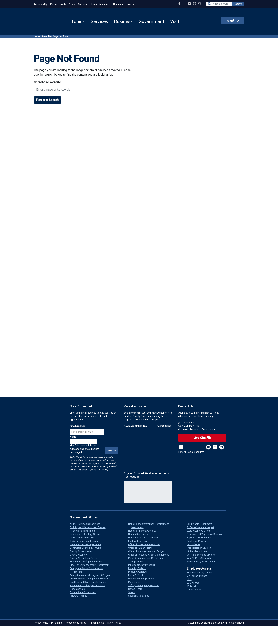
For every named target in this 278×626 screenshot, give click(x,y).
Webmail (193, 586)
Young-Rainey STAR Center (202, 561)
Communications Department (87, 544)
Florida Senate (79, 589)
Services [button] (99, 21)
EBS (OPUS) (194, 583)
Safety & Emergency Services (145, 585)
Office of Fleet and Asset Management (150, 554)
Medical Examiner (139, 541)
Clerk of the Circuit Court (84, 537)
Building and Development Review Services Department (89, 529)
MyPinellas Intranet (198, 576)
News (72, 4)
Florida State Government (84, 592)
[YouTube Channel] (189, 4)
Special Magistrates (140, 595)
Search (238, 3)
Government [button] (151, 21)
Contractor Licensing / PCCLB (87, 548)
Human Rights (96, 622)
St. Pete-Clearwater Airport (202, 527)
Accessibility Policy (76, 622)
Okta (191, 579)
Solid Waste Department (201, 524)
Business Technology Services (87, 534)
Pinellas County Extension (143, 565)
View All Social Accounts (191, 452)
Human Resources (100, 4)
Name (73, 436)
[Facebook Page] (179, 4)
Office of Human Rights (142, 548)
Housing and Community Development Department (150, 526)
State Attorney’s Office (200, 530)
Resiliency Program (198, 541)
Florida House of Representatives (89, 585)
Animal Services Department (86, 524)
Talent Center (195, 589)
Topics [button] (78, 21)
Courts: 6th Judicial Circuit (85, 558)
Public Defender (138, 575)
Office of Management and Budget (147, 551)
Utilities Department (199, 551)
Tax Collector (195, 544)
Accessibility (40, 4)
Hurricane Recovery (123, 4)
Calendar (82, 4)
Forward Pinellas (80, 595)
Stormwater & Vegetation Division (206, 534)
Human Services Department (144, 537)
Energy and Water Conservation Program (88, 570)
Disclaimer (57, 622)
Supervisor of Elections (200, 537)
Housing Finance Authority (143, 530)
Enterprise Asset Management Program (92, 575)
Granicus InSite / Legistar (201, 572)
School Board (136, 589)
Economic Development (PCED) (88, 561)
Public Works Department (143, 578)
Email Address (77, 426)
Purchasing (135, 582)
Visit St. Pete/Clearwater (201, 558)
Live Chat (202, 438)
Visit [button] (174, 21)
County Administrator (82, 551)
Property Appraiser (139, 572)
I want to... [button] (232, 20)
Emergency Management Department (91, 565)
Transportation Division (200, 548)
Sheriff (133, 592)
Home (37, 36)
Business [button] (123, 21)
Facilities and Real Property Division (90, 582)
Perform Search (47, 100)
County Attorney (80, 554)
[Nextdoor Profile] (199, 3)
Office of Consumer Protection (145, 544)
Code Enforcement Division (85, 541)
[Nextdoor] (222, 447)
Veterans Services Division (202, 554)
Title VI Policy (114, 622)
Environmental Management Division (91, 578)
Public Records (58, 4)
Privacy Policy (41, 622)
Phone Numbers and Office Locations (197, 429)
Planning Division (138, 568)
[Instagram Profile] (194, 4)
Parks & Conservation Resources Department (147, 560)
